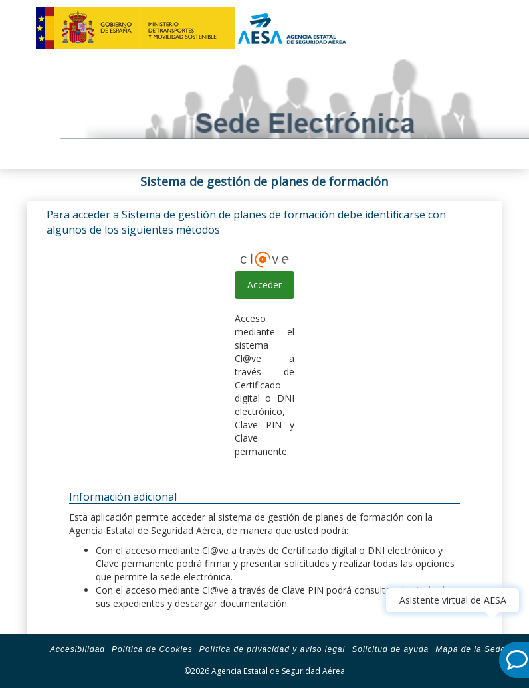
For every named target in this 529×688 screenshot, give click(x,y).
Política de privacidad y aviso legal (272, 649)
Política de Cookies (152, 649)
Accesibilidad (77, 649)
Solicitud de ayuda (390, 649)
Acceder (264, 284)
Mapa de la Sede (470, 649)
